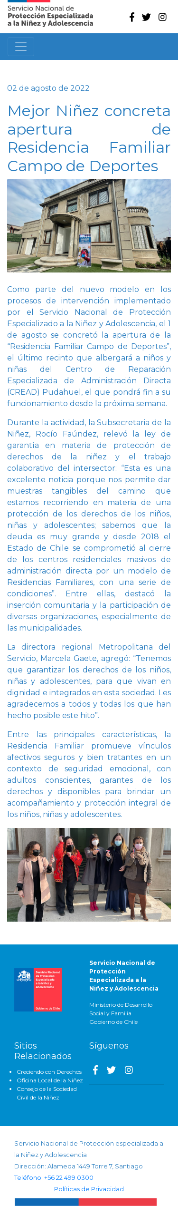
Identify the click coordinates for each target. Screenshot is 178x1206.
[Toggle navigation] (21, 46)
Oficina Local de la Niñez (50, 1080)
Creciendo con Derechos (49, 1071)
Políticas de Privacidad (89, 1189)
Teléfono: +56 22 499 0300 (54, 1177)
